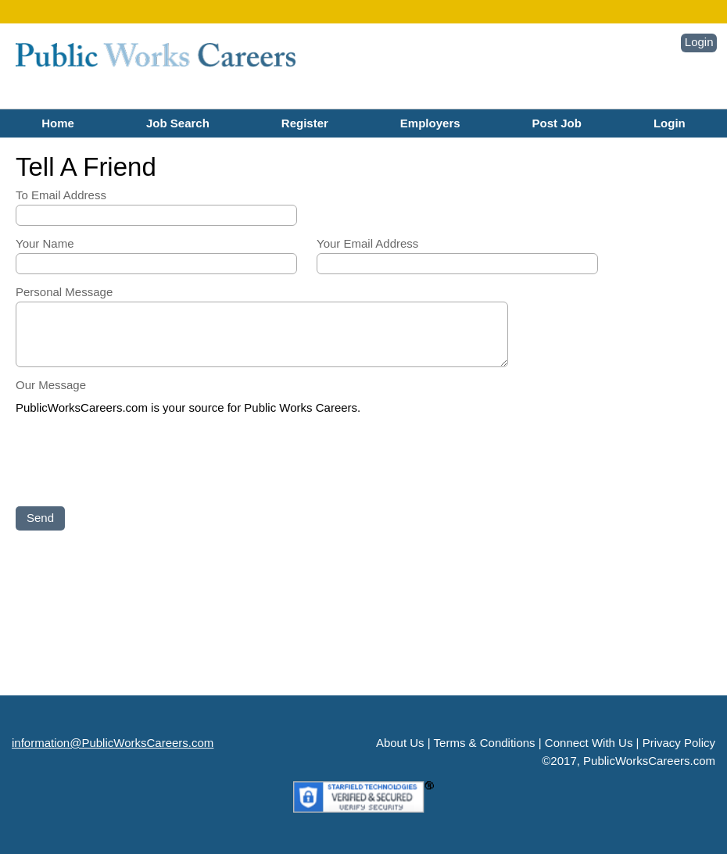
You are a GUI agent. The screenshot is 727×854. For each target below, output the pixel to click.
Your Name (45, 243)
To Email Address (61, 195)
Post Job (557, 123)
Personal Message (64, 291)
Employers (430, 123)
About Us (400, 742)
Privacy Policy (679, 742)
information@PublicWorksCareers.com (112, 742)
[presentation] (134, 461)
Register (304, 123)
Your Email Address (367, 243)
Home (57, 123)
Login (699, 41)
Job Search (178, 123)
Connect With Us (589, 742)
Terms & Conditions (484, 742)
